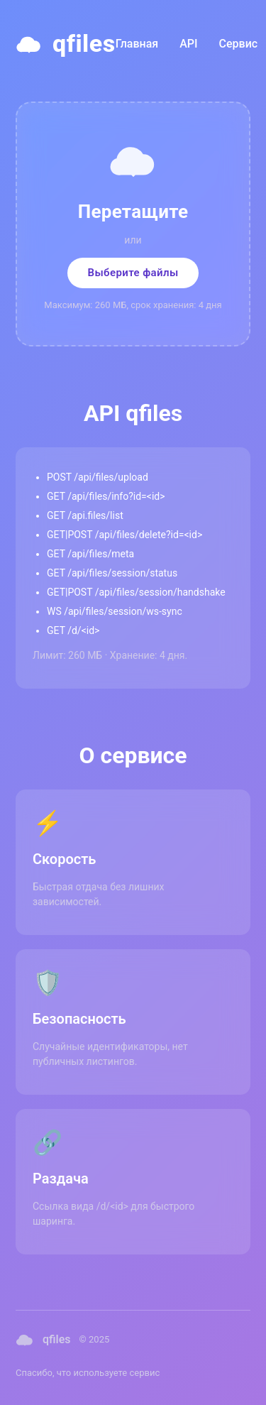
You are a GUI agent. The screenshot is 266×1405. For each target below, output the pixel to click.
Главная (137, 43)
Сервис (238, 43)
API (188, 43)
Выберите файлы (132, 272)
